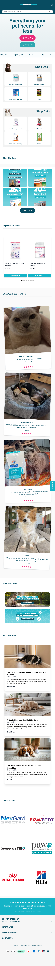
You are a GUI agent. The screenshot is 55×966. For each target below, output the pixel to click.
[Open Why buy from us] (27, 932)
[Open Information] (27, 927)
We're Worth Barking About (14, 294)
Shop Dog (27, 38)
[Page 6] (30, 280)
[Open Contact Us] (27, 938)
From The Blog (9, 635)
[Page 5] (28, 280)
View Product (15, 275)
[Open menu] (4, 5)
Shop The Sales (9, 158)
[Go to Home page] (28, 4)
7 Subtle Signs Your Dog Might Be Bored (22, 720)
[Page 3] (24, 280)
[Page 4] (26, 280)
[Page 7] (32, 280)
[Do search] (51, 11)
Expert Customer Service (27, 55)
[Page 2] (23, 280)
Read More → (11, 686)
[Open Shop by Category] (27, 919)
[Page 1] (21, 280)
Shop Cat (28, 45)
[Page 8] (33, 280)
